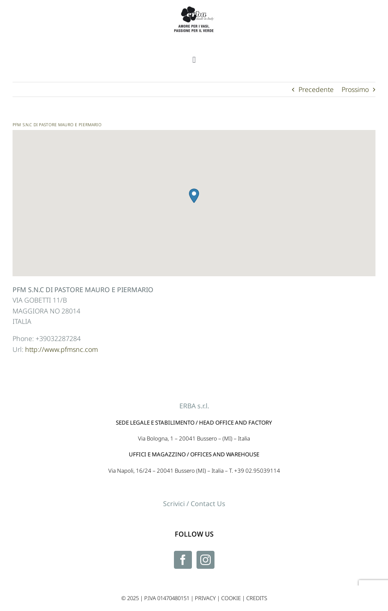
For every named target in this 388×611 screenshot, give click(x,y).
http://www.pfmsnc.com (61, 349)
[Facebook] (183, 560)
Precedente (316, 89)
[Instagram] (205, 560)
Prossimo (355, 89)
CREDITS (256, 598)
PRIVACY (205, 598)
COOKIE (231, 598)
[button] (194, 195)
